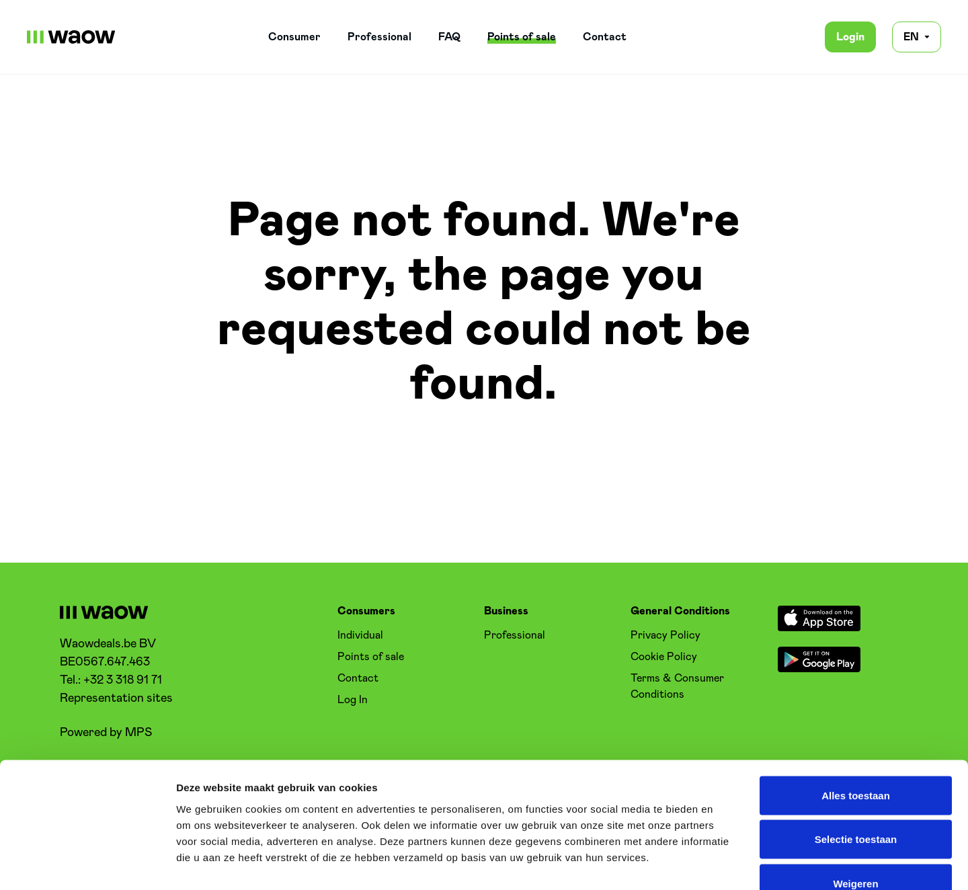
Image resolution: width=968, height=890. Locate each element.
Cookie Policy (664, 656)
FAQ (449, 37)
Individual (360, 635)
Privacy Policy (665, 635)
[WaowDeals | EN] (71, 37)
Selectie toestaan (856, 758)
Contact (605, 37)
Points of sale (521, 37)
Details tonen (726, 863)
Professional (379, 37)
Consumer (294, 37)
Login (850, 37)
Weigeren (855, 801)
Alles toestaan (855, 713)
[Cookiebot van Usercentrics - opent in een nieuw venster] (87, 864)
